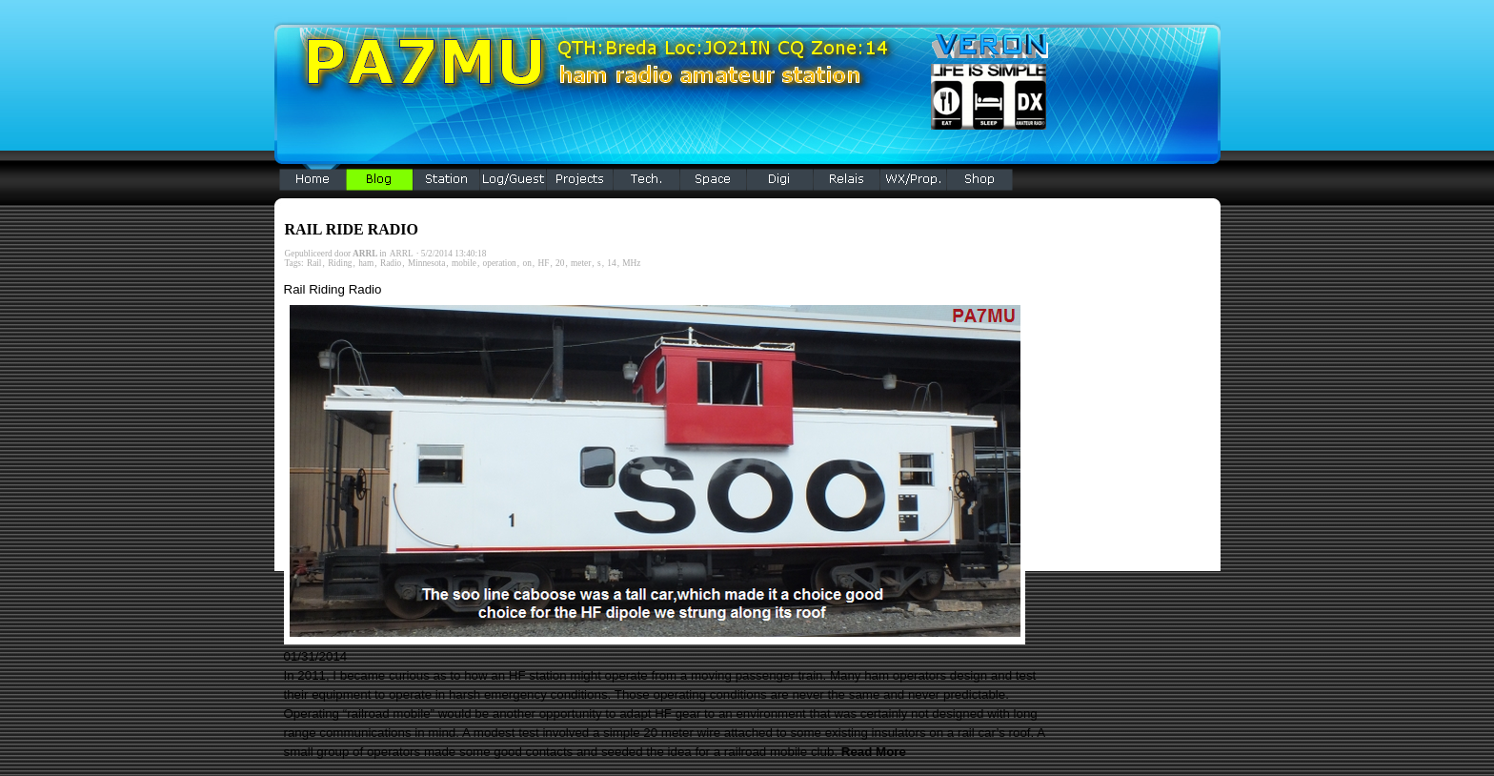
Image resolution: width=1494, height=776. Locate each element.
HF (543, 263)
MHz (631, 263)
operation (499, 263)
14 (611, 263)
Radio (390, 263)
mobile (464, 263)
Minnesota (426, 263)
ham (366, 263)
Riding (340, 263)
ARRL (402, 253)
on (526, 263)
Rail (314, 263)
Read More (873, 752)
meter (581, 263)
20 (559, 263)
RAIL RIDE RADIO (351, 229)
